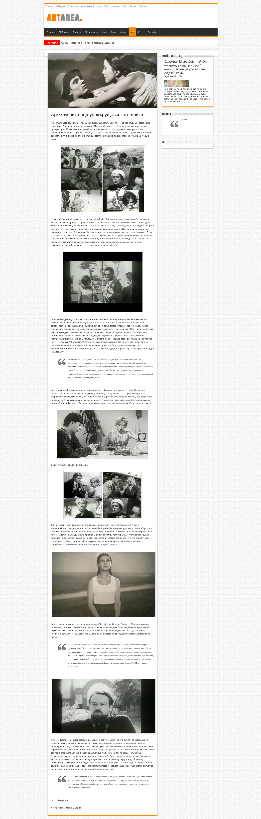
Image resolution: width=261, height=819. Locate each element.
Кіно (125, 6)
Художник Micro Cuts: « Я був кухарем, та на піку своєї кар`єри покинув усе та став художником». (186, 67)
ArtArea (166, 114)
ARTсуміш (61, 6)
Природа (73, 6)
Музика (116, 6)
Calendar (143, 6)
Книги (107, 6)
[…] (183, 101)
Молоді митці (87, 6)
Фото (99, 6)
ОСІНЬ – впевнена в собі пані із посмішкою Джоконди (88, 43)
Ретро (133, 6)
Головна (49, 6)
